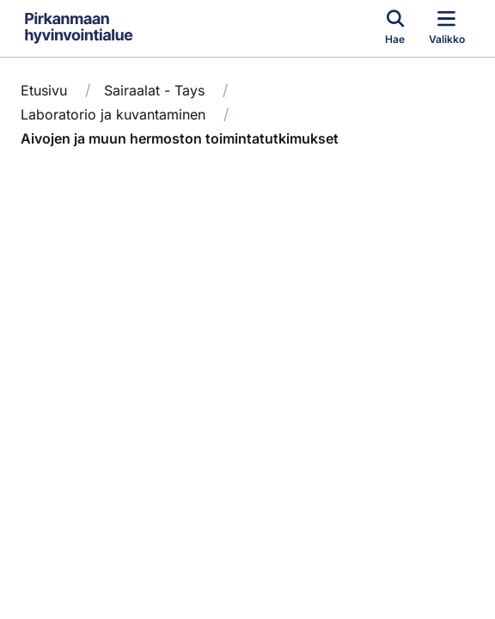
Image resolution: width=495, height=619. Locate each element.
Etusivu (44, 90)
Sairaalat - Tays (154, 90)
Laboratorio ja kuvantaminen (113, 114)
